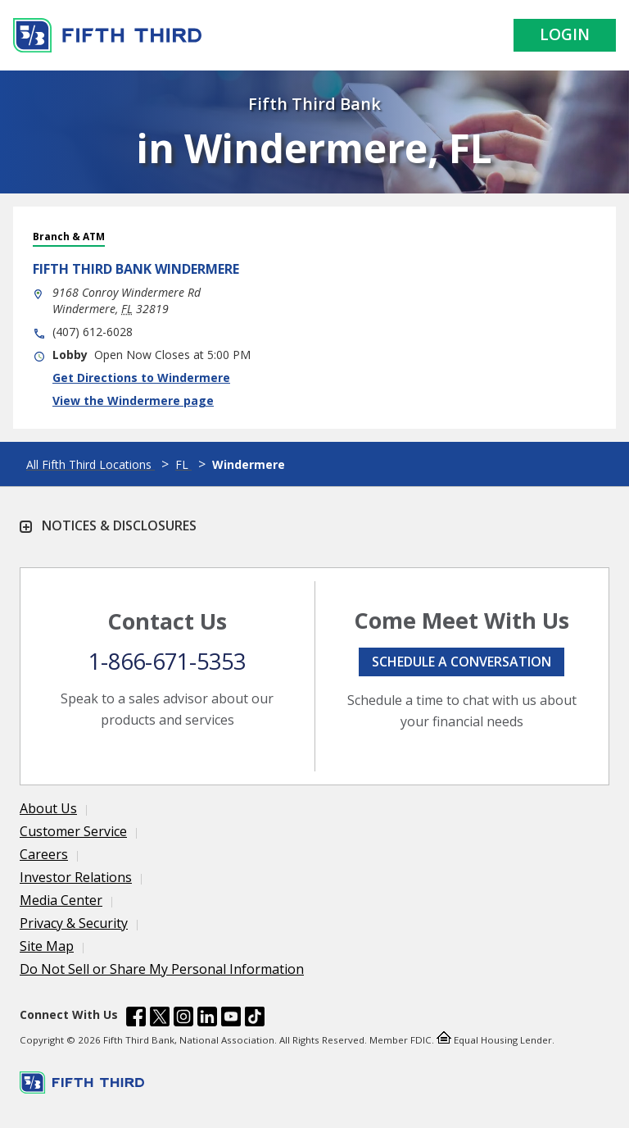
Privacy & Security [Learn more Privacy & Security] (74, 923)
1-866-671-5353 (167, 661)
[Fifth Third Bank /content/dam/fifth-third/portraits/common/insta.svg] (183, 1019)
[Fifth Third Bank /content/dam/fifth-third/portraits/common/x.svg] (160, 1019)
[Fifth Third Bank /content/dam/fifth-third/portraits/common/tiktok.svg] (255, 1019)
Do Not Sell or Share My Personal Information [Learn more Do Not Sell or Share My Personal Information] (162, 969)
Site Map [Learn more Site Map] (47, 946)
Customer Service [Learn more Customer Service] (73, 831)
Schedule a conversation (461, 662)
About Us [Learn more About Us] (48, 808)
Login (565, 34)
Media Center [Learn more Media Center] (61, 900)
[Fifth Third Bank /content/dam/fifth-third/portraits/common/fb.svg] (136, 1019)
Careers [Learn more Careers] (44, 854)
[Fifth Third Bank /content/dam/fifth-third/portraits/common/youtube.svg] (231, 1019)
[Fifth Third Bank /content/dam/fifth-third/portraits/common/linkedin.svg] (207, 1019)
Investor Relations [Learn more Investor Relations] (76, 877)
